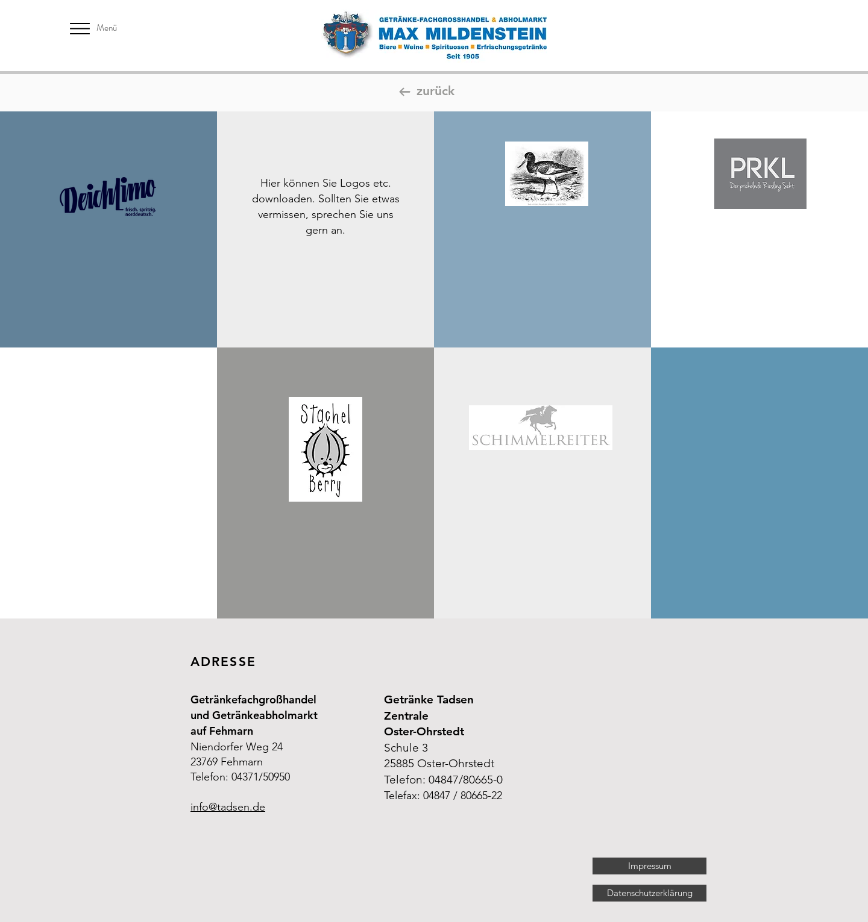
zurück (435, 90)
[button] (80, 28)
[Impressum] (649, 866)
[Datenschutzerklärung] (649, 893)
